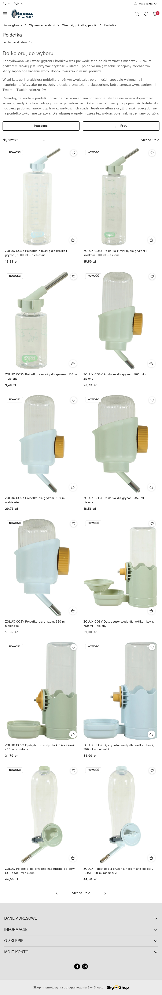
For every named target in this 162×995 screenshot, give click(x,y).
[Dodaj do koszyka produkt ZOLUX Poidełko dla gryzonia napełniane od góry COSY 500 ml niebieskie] (151, 858)
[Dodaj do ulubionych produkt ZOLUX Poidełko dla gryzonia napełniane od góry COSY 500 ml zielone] (73, 770)
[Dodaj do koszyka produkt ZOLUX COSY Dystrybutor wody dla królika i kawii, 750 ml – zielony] (151, 611)
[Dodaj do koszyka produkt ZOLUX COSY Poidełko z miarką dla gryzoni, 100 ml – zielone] (73, 363)
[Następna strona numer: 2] (104, 893)
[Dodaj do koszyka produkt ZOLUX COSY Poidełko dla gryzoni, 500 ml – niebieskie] (73, 487)
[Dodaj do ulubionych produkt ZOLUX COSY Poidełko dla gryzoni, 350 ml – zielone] (152, 400)
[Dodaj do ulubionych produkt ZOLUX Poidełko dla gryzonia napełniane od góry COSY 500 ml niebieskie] (152, 770)
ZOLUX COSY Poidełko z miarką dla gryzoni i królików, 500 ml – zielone (115, 253)
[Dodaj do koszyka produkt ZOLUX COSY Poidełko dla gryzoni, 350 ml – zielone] (151, 487)
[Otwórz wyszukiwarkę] (137, 14)
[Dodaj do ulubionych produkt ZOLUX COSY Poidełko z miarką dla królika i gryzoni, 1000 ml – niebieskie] (73, 153)
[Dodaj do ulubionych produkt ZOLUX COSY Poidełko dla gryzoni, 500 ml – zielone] (152, 276)
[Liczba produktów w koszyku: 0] (154, 14)
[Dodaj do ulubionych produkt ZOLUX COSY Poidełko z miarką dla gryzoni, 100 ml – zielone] (73, 276)
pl (7, 4)
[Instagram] (85, 966)
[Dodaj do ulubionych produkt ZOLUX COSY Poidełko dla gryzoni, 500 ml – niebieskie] (73, 400)
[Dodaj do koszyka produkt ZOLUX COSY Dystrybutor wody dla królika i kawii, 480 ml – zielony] (73, 734)
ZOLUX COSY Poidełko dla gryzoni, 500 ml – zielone (115, 376)
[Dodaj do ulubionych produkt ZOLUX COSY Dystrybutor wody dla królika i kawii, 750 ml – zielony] (152, 524)
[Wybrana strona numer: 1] (81, 893)
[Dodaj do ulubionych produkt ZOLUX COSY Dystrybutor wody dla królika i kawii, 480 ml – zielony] (73, 647)
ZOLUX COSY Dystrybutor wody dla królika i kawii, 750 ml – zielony (119, 624)
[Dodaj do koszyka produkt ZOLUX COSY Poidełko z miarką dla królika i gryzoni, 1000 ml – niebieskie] (73, 240)
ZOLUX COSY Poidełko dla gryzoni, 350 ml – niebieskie (36, 624)
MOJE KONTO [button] (81, 952)
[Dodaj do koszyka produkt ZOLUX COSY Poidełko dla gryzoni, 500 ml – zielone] (151, 363)
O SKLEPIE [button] (81, 941)
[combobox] (24, 140)
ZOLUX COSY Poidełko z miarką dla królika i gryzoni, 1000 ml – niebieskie (36, 253)
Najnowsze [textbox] (10, 140)
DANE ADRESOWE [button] (81, 918)
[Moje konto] (145, 4)
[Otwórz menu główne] (5, 13)
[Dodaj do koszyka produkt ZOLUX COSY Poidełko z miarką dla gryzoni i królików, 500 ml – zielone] (151, 240)
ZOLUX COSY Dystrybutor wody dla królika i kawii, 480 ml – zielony (40, 747)
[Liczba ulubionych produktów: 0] (145, 14)
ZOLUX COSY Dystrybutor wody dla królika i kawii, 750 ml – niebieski (119, 747)
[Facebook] (77, 966)
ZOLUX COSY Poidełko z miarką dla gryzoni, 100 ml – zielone (41, 376)
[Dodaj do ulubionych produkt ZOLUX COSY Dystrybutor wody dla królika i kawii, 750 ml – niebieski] (152, 647)
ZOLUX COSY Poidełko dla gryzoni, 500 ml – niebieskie (36, 500)
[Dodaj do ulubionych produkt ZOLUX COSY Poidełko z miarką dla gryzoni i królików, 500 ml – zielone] (152, 153)
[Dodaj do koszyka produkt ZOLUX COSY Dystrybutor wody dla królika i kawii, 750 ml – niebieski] (151, 734)
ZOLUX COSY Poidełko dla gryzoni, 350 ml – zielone (115, 500)
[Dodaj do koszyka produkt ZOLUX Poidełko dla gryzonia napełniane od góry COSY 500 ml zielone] (73, 858)
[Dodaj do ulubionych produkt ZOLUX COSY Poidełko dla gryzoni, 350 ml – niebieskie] (73, 524)
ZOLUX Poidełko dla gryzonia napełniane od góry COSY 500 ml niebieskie (118, 871)
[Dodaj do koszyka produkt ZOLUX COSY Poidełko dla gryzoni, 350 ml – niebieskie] (73, 611)
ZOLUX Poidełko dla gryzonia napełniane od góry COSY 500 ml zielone (40, 871)
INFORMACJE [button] (81, 929)
